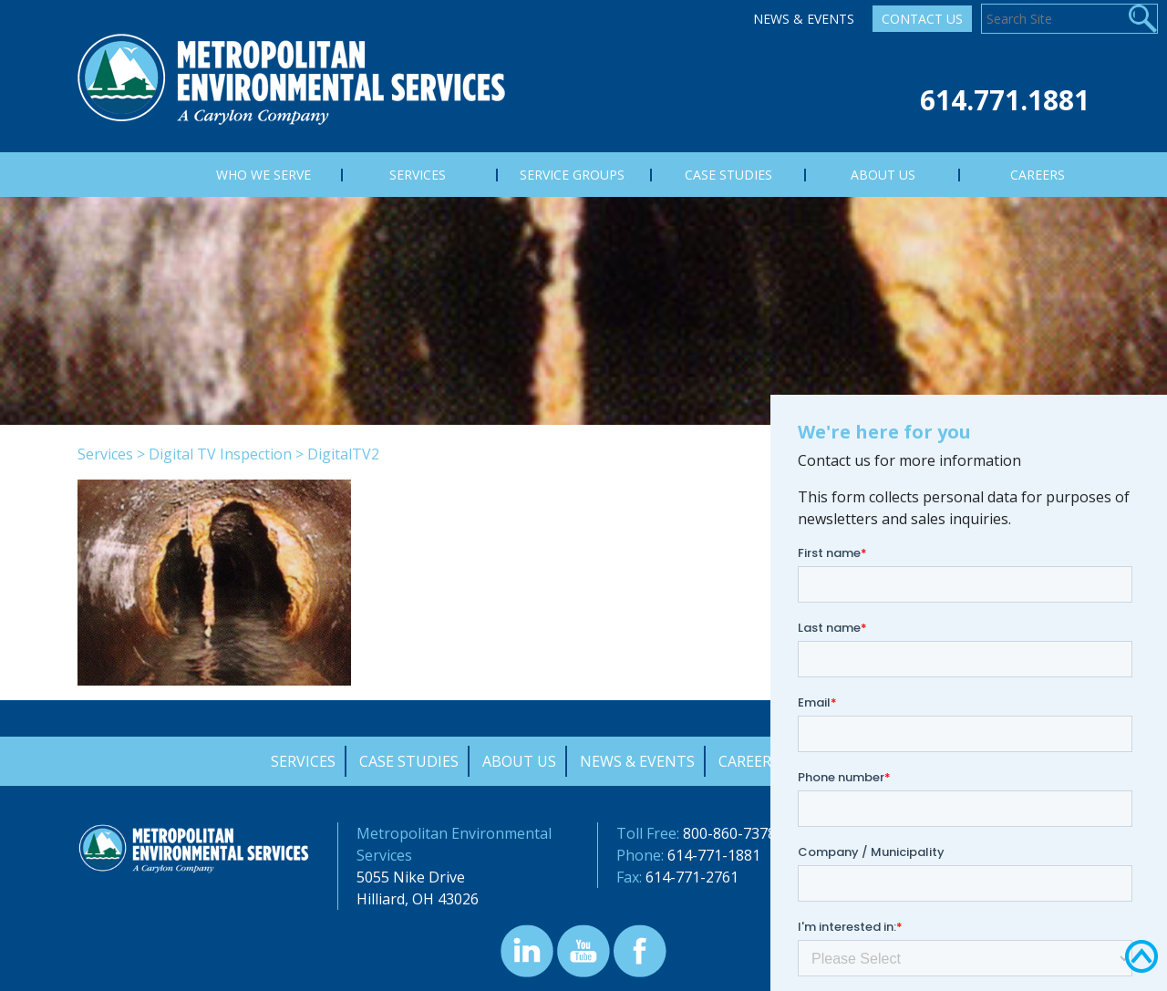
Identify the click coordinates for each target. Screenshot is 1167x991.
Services (105, 454)
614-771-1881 (713, 855)
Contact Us (922, 18)
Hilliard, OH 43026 (417, 899)
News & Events (803, 18)
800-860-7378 (729, 833)
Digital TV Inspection (220, 454)
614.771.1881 (1005, 100)
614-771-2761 (691, 877)
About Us (519, 761)
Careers (749, 761)
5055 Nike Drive (410, 877)
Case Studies (409, 761)
